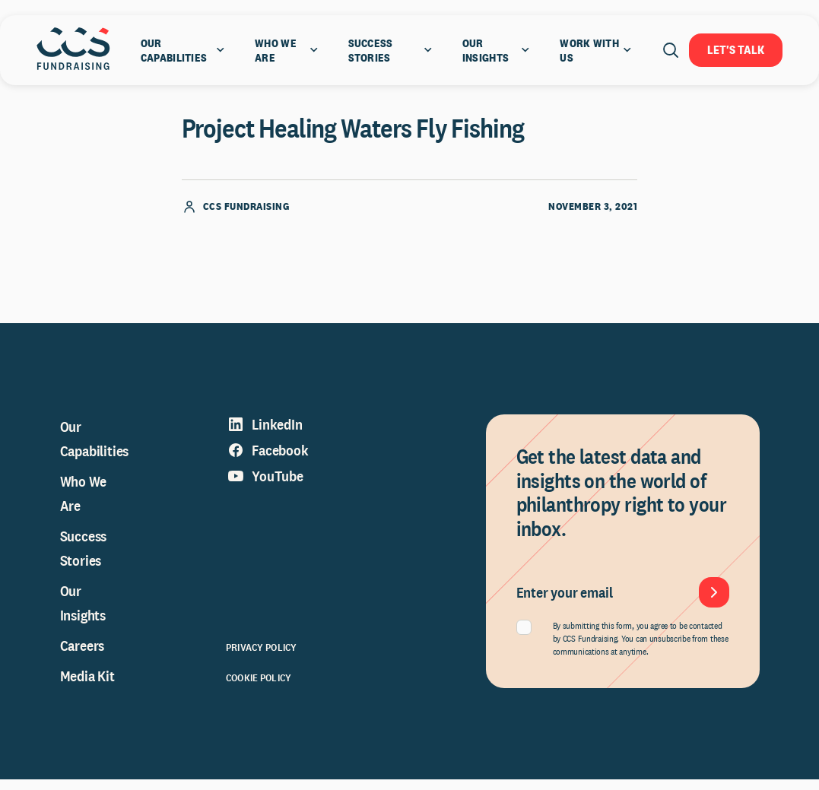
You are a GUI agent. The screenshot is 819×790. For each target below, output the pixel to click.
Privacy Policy (261, 658)
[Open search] (671, 50)
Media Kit (87, 686)
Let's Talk (735, 50)
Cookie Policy (258, 688)
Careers (82, 656)
